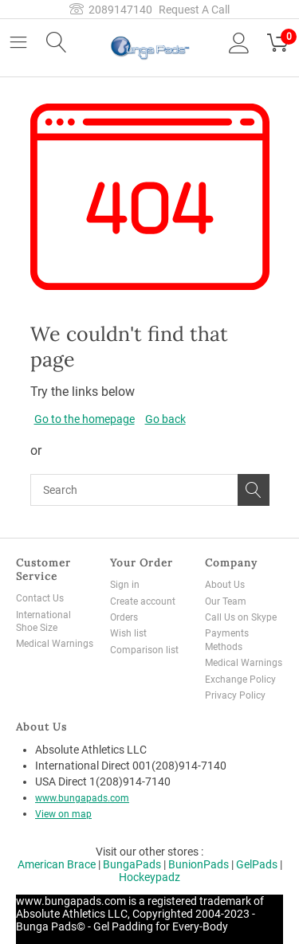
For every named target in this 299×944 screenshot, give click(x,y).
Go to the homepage (84, 419)
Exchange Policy (240, 679)
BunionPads (198, 864)
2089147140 (110, 9)
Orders (124, 617)
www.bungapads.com (82, 798)
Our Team (225, 601)
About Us (225, 584)
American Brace (57, 864)
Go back (165, 419)
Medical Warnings (54, 643)
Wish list (128, 633)
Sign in (125, 584)
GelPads (256, 864)
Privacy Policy (235, 695)
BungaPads (132, 864)
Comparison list (144, 650)
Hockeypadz (149, 877)
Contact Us (40, 598)
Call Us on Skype (241, 617)
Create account (142, 601)
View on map (63, 814)
